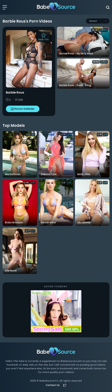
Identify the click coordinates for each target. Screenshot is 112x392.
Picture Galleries (22, 108)
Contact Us (53, 385)
